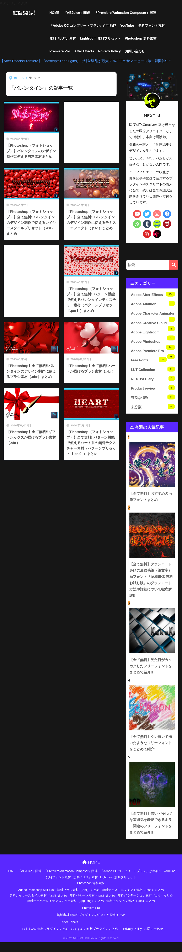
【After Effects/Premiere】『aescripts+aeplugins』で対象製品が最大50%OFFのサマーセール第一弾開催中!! (85, 61)
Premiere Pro (59, 51)
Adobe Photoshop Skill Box (36, 899)
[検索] (173, 265)
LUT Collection (153, 376)
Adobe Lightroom (153, 340)
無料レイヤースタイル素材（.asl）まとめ (38, 905)
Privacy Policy (109, 51)
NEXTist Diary (153, 385)
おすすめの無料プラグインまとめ (45, 938)
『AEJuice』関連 (77, 12)
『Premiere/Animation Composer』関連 (125, 12)
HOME (54, 12)
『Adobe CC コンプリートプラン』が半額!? (82, 25)
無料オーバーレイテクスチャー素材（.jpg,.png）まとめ (65, 910)
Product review (153, 395)
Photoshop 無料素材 (140, 38)
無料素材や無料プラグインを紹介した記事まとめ (91, 924)
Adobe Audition (153, 303)
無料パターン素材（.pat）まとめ (92, 905)
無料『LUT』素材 (62, 38)
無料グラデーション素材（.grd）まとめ (145, 905)
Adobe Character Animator (152, 317)
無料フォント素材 (151, 25)
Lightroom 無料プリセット (100, 38)
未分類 (153, 414)
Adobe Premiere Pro (153, 359)
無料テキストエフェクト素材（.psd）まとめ (133, 899)
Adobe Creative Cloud (153, 331)
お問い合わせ (135, 51)
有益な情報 (153, 404)
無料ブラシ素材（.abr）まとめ (78, 899)
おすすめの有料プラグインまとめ (94, 938)
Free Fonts (149, 366)
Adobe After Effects (153, 294)
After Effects (84, 51)
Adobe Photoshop (153, 349)
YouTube (127, 25)
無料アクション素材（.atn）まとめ (130, 910)
